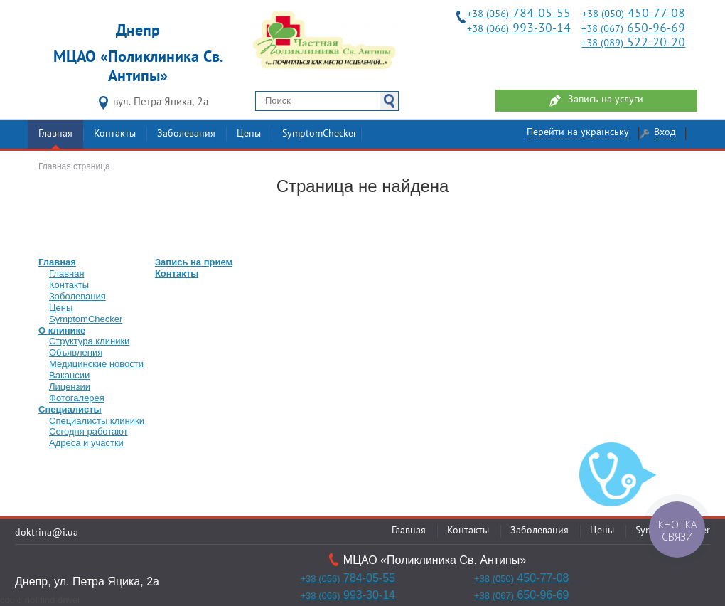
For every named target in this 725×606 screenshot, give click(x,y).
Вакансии (69, 375)
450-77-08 (633, 14)
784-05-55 (519, 14)
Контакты (115, 134)
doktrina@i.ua (46, 533)
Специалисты (70, 409)
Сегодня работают (88, 431)
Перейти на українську (578, 132)
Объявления (75, 352)
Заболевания (186, 134)
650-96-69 (633, 28)
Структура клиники (89, 341)
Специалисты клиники (96, 420)
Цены (249, 134)
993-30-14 (519, 28)
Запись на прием (193, 262)
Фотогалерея (76, 398)
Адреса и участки (86, 442)
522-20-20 (633, 43)
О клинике (61, 330)
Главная (55, 134)
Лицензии (69, 386)
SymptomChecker (319, 134)
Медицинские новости (96, 363)
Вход (665, 132)
